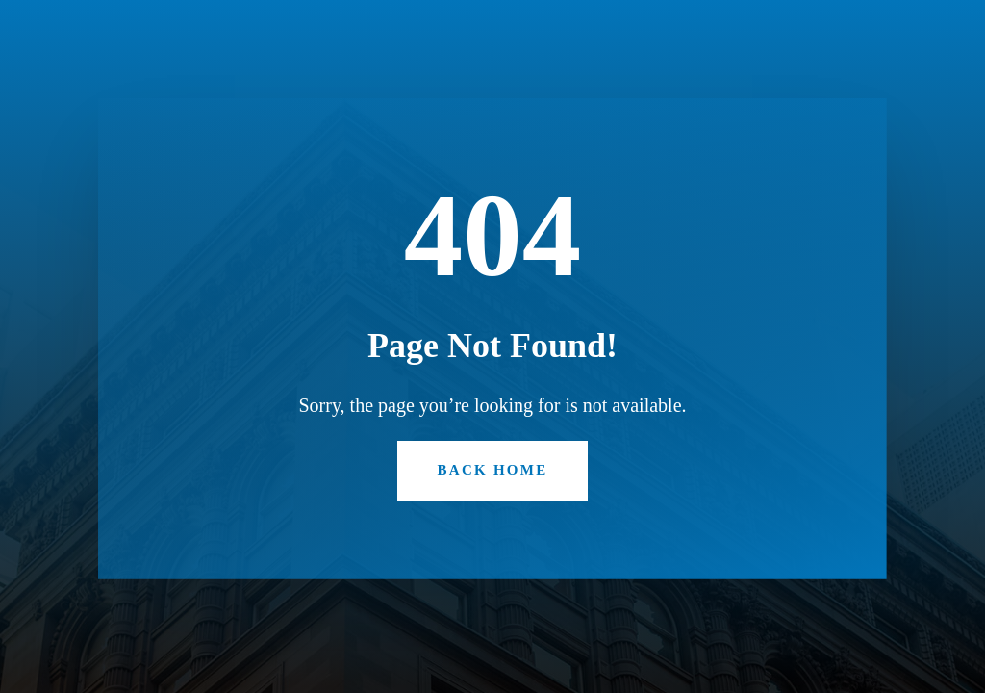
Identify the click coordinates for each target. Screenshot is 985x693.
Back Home (493, 469)
